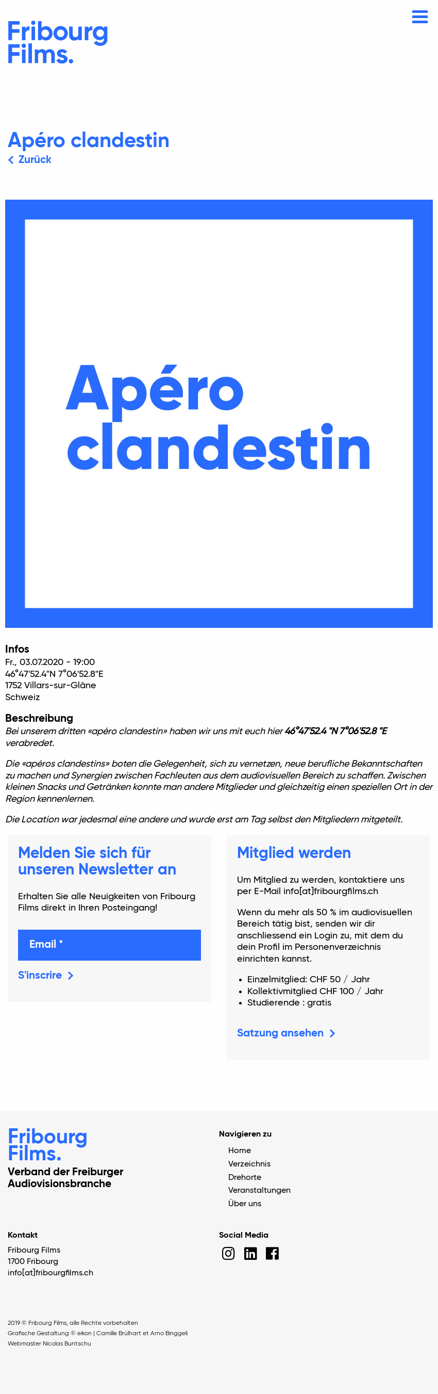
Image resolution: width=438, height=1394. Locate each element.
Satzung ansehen (280, 1033)
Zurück (35, 160)
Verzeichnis (249, 1164)
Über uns (244, 1204)
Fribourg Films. (48, 1146)
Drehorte (244, 1178)
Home (239, 1151)
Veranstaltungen (259, 1191)
